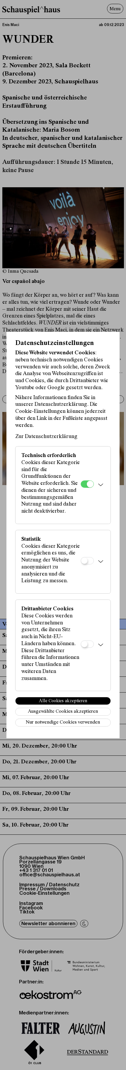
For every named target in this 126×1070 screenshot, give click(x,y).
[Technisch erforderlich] (87, 484)
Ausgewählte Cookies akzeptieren (63, 711)
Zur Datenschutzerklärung (46, 436)
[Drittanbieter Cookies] (87, 644)
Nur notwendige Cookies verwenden (63, 722)
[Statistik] (87, 560)
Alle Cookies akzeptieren (63, 701)
